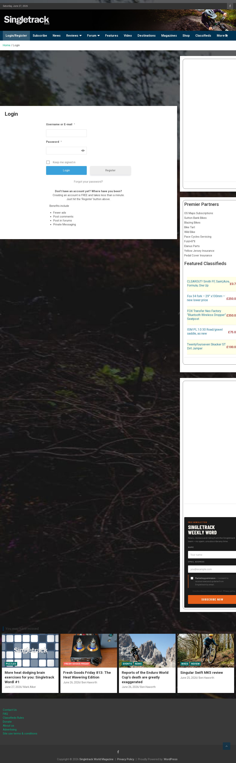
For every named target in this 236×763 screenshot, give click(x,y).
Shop (186, 35)
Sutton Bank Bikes (195, 218)
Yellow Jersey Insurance (199, 250)
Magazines (169, 35)
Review (195, 664)
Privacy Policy (125, 759)
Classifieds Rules (13, 717)
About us (8, 725)
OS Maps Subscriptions (198, 213)
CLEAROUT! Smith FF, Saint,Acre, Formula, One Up (208, 283)
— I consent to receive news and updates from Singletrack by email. (211, 581)
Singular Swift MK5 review (201, 672)
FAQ (5, 713)
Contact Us (10, 710)
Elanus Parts (192, 246)
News (57, 35)
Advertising (10, 729)
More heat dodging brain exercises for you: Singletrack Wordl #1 (29, 677)
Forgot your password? (88, 181)
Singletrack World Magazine (96, 759)
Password (54, 142)
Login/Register (16, 35)
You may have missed (22, 629)
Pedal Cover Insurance (198, 255)
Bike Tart (189, 227)
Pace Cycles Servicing (197, 236)
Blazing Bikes (192, 222)
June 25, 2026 (188, 677)
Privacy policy (229, 591)
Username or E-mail (60, 124)
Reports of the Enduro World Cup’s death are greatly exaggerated (145, 677)
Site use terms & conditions (20, 733)
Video (128, 35)
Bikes (184, 664)
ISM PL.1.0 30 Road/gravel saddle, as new (205, 331)
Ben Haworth (89, 682)
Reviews (72, 35)
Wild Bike (189, 232)
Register (110, 170)
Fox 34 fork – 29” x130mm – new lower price (206, 298)
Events (127, 664)
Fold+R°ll (189, 241)
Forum (91, 35)
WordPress (170, 759)
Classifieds (203, 35)
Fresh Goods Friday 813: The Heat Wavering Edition (87, 674)
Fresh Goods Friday (76, 664)
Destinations (147, 35)
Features (111, 35)
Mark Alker (29, 686)
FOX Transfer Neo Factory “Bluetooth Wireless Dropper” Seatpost (206, 315)
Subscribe (40, 35)
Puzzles (11, 664)
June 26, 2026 (71, 682)
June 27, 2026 (13, 686)
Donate (7, 721)
